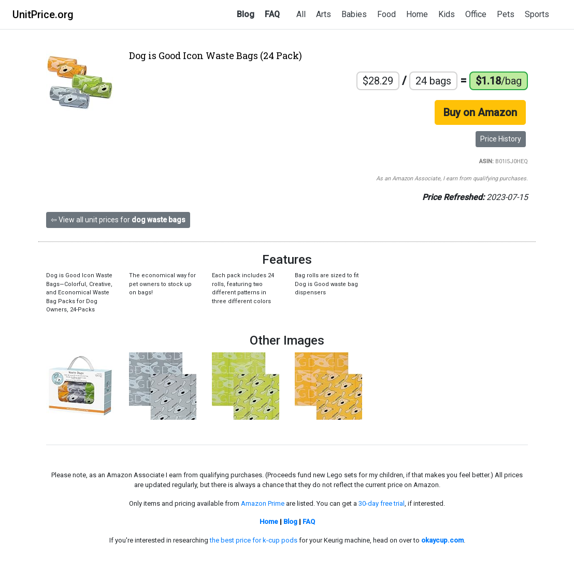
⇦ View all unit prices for (118, 220)
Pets (505, 14)
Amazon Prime (262, 503)
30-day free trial (381, 503)
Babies (354, 14)
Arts (323, 14)
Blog (245, 14)
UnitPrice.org (43, 14)
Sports (537, 14)
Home (417, 14)
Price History (500, 139)
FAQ (272, 14)
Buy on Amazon (480, 112)
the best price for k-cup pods (253, 540)
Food (386, 14)
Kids (446, 14)
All (301, 14)
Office (475, 14)
